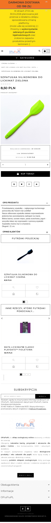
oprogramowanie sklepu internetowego (21, 516)
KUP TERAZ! (25, 174)
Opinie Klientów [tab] (11, 232)
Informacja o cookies (25, 513)
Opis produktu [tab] (11, 203)
